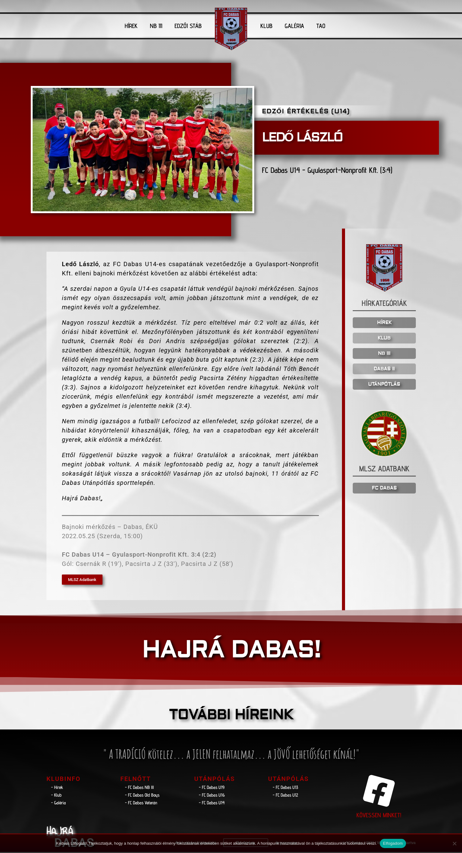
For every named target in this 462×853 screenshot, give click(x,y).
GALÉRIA (294, 26)
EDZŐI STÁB (188, 26)
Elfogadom (393, 843)
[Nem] (454, 843)
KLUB (266, 26)
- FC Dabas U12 (285, 796)
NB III (156, 26)
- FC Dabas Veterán (141, 803)
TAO (320, 26)
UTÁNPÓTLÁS (384, 385)
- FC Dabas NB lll (139, 788)
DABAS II (384, 370)
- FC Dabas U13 (285, 788)
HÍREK (131, 26)
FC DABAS (384, 489)
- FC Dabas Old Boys (142, 796)
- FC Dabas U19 (211, 788)
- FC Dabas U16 (212, 796)
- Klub (56, 796)
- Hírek (57, 788)
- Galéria (58, 803)
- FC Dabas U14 (212, 803)
